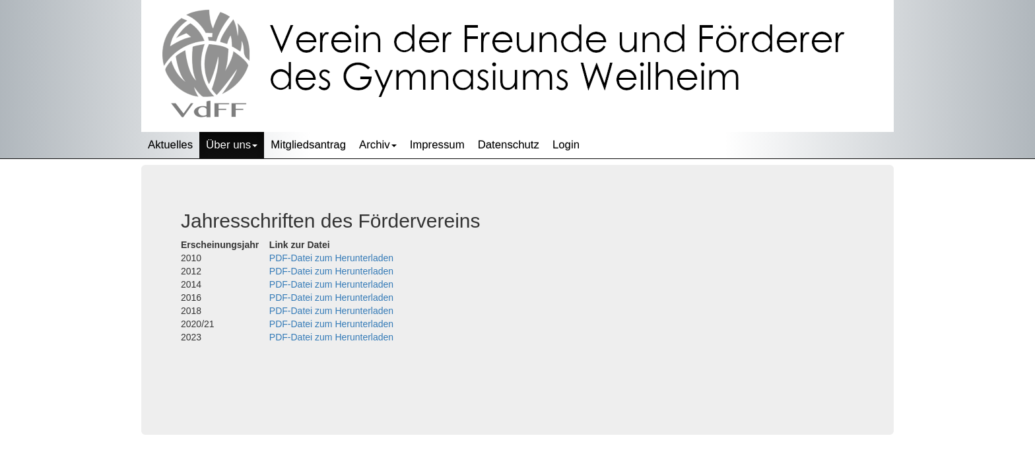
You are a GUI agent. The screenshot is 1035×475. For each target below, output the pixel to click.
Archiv (378, 145)
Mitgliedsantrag (308, 145)
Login (566, 145)
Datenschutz (508, 145)
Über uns (231, 145)
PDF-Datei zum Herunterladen (331, 258)
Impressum (437, 145)
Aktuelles (170, 145)
